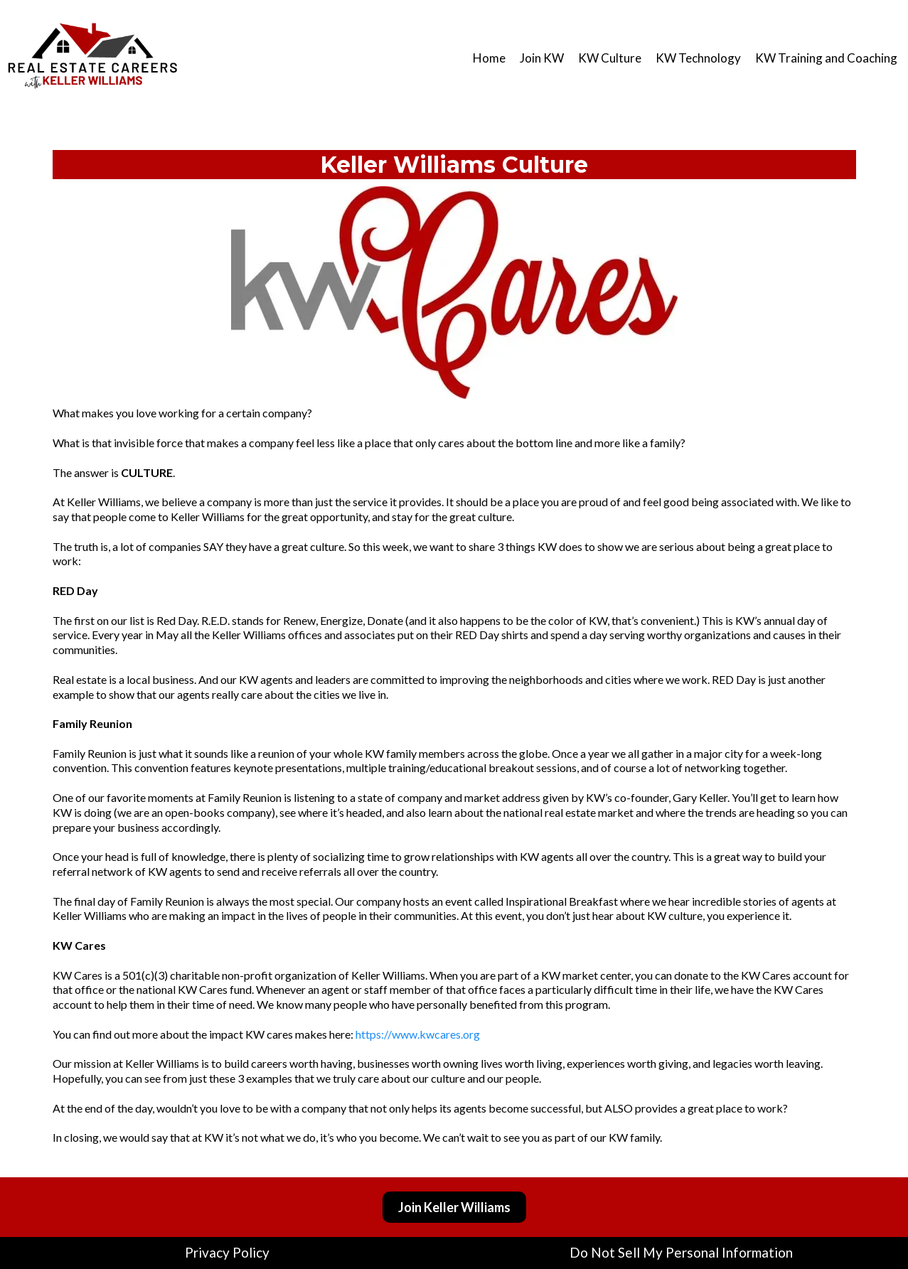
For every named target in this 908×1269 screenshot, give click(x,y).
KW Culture (609, 57)
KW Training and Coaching (826, 57)
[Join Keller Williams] (454, 1207)
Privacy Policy (227, 1252)
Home (489, 57)
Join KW (542, 57)
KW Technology (698, 57)
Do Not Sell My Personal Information (681, 1252)
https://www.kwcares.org (418, 1034)
